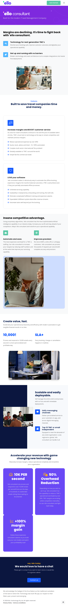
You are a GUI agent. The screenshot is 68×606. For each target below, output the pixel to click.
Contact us (34, 580)
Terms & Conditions (19, 603)
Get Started (53, 3)
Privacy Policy (7, 603)
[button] (64, 3)
